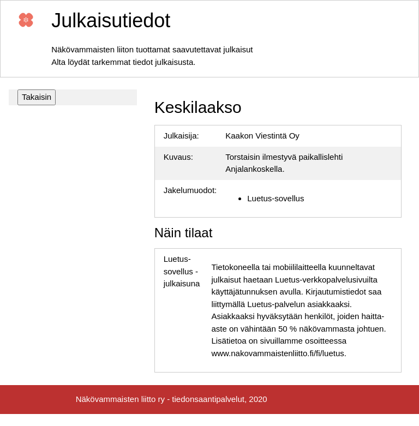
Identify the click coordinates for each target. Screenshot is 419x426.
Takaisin (36, 96)
